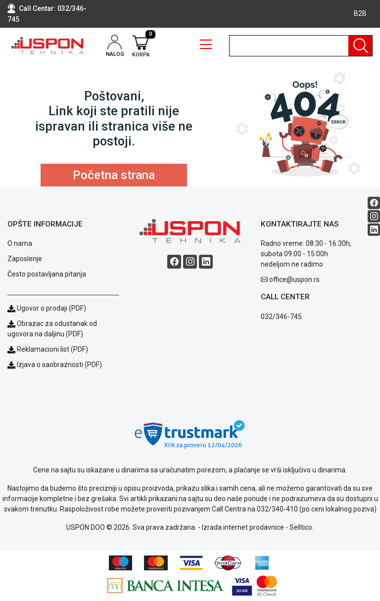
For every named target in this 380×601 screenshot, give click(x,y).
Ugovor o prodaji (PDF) (46, 308)
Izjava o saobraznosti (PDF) (59, 365)
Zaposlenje (24, 259)
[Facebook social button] (374, 203)
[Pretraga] (360, 46)
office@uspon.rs (294, 279)
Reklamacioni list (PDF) (47, 349)
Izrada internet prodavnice (243, 527)
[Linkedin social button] (374, 230)
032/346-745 (281, 317)
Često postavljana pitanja (46, 274)
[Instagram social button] (374, 216)
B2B (360, 13)
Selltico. (301, 527)
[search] (301, 45)
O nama (19, 243)
